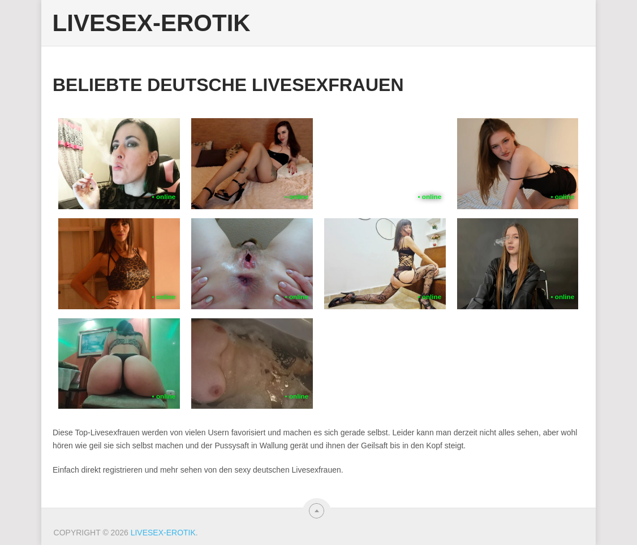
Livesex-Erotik (152, 23)
